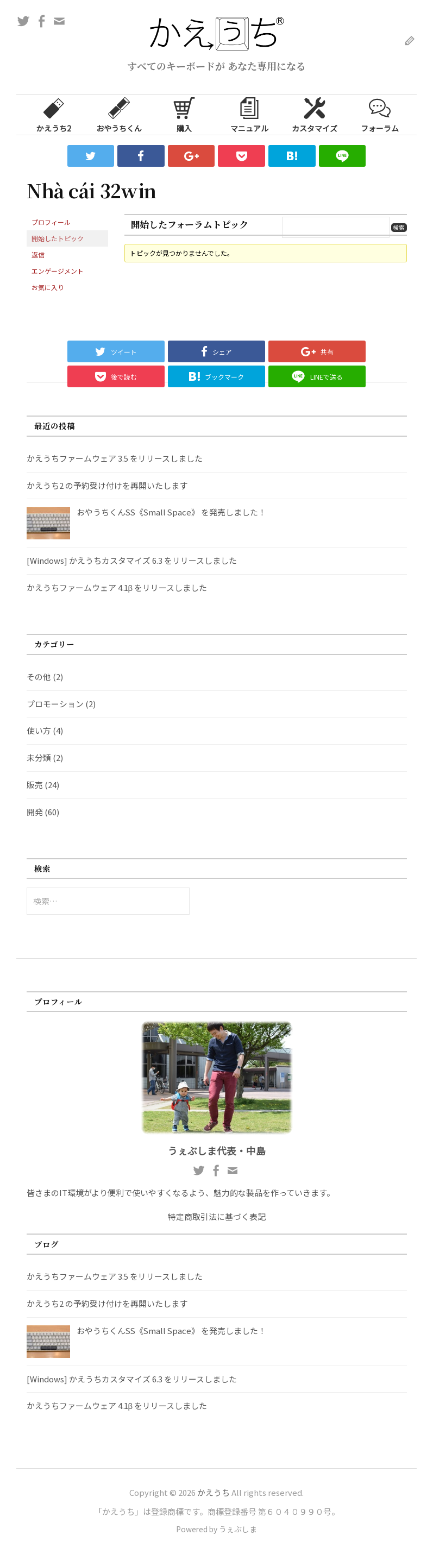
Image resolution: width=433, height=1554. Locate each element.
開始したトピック (58, 238)
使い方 (39, 730)
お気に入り (48, 287)
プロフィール (51, 222)
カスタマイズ (314, 114)
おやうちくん (119, 114)
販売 (35, 784)
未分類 (39, 757)
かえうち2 (53, 114)
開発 (35, 811)
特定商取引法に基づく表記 (217, 1216)
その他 (39, 676)
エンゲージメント (58, 270)
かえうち (213, 1492)
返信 (38, 254)
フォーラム (380, 114)
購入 (184, 114)
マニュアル (249, 114)
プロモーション (55, 703)
